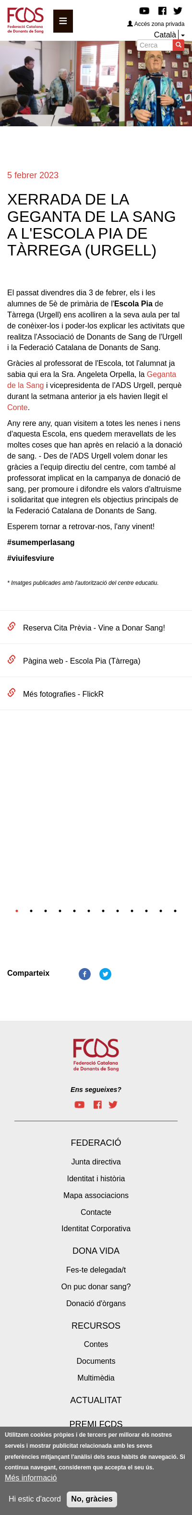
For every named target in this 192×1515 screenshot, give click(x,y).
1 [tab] (17, 911)
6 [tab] (89, 911)
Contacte (96, 1212)
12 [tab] (175, 911)
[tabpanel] (96, 752)
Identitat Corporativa (96, 1228)
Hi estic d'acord (35, 1501)
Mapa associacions (96, 1195)
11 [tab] (161, 911)
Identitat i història (96, 1179)
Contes (96, 1344)
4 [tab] (60, 911)
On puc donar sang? (96, 1287)
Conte (17, 407)
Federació (96, 1143)
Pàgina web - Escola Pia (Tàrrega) (82, 661)
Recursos (96, 1326)
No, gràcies (91, 1501)
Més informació (31, 1480)
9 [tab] (132, 911)
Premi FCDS (95, 1424)
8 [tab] (117, 911)
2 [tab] (31, 911)
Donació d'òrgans (96, 1303)
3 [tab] (45, 911)
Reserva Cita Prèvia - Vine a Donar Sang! (94, 628)
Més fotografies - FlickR (63, 694)
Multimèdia (95, 1378)
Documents (96, 1361)
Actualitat (95, 1400)
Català (165, 35)
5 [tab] (74, 911)
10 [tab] (146, 911)
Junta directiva (95, 1162)
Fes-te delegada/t (96, 1270)
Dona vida (96, 1251)
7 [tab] (103, 911)
